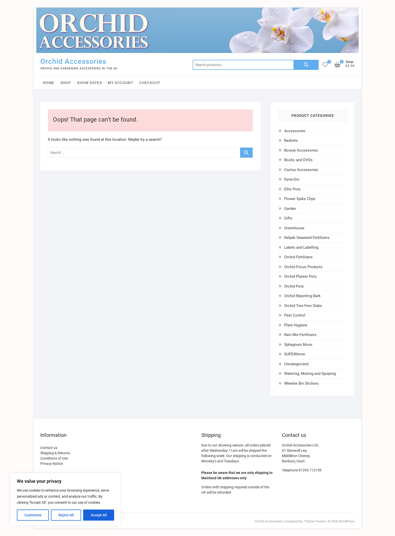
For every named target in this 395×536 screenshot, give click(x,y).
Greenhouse (294, 228)
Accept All (99, 515)
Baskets (291, 140)
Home (48, 83)
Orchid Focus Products (303, 267)
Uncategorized (296, 364)
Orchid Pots (294, 286)
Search (306, 65)
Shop (65, 83)
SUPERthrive (294, 354)
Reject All (66, 515)
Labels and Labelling (301, 247)
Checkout (149, 83)
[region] (65, 499)
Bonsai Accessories (301, 150)
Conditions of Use (54, 458)
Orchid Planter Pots (300, 276)
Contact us (48, 448)
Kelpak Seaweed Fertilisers (307, 237)
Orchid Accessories (73, 61)
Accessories (294, 131)
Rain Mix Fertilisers (300, 334)
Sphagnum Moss (298, 344)
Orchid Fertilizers (298, 257)
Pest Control (294, 315)
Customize (33, 515)
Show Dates (89, 83)
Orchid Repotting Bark (302, 296)
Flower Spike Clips (299, 198)
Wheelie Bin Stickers (301, 383)
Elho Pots (292, 189)
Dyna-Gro (292, 179)
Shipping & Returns (55, 453)
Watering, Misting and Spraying (310, 373)
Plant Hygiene (295, 325)
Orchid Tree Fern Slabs (303, 305)
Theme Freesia (314, 521)
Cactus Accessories (301, 169)
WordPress (347, 521)
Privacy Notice (51, 464)
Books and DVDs (298, 160)
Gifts (288, 218)
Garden (290, 208)
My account (120, 83)
